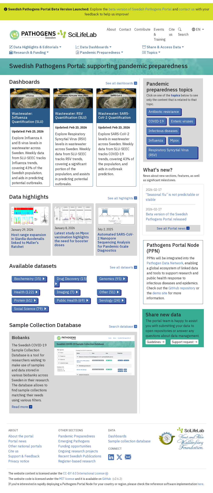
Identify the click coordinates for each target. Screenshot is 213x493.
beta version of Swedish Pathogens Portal (140, 9)
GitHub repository (181, 288)
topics (175, 95)
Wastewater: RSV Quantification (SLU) (71, 115)
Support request (184, 342)
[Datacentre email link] (127, 457)
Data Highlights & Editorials (33, 47)
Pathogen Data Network (165, 263)
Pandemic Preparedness (98, 52)
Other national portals (25, 446)
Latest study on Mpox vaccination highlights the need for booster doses (71, 239)
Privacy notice (18, 461)
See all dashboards (121, 83)
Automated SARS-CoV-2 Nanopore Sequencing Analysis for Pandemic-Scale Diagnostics (116, 242)
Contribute (142, 29)
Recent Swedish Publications (79, 456)
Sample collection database (129, 441)
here (200, 484)
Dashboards (117, 436)
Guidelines (155, 342)
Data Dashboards (92, 47)
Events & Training (160, 34)
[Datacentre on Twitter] (118, 457)
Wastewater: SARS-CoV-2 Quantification (114, 115)
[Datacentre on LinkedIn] (111, 457)
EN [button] (196, 29)
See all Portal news (173, 228)
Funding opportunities (74, 446)
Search (183, 31)
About (111, 29)
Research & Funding (27, 52)
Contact (125, 29)
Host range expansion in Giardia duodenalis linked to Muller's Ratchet (28, 241)
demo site (159, 293)
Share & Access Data (161, 47)
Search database (123, 326)
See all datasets (123, 267)
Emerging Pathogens (74, 441)
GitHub (112, 479)
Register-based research (76, 461)
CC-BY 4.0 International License (85, 473)
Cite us (172, 31)
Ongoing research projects (78, 451)
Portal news (17, 441)
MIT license (67, 479)
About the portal (20, 436)
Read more (22, 407)
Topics (149, 52)
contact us (187, 9)
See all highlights (122, 198)
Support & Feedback (24, 456)
